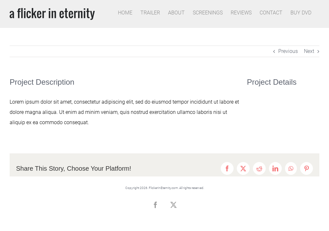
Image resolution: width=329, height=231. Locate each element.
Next (309, 51)
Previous (288, 51)
